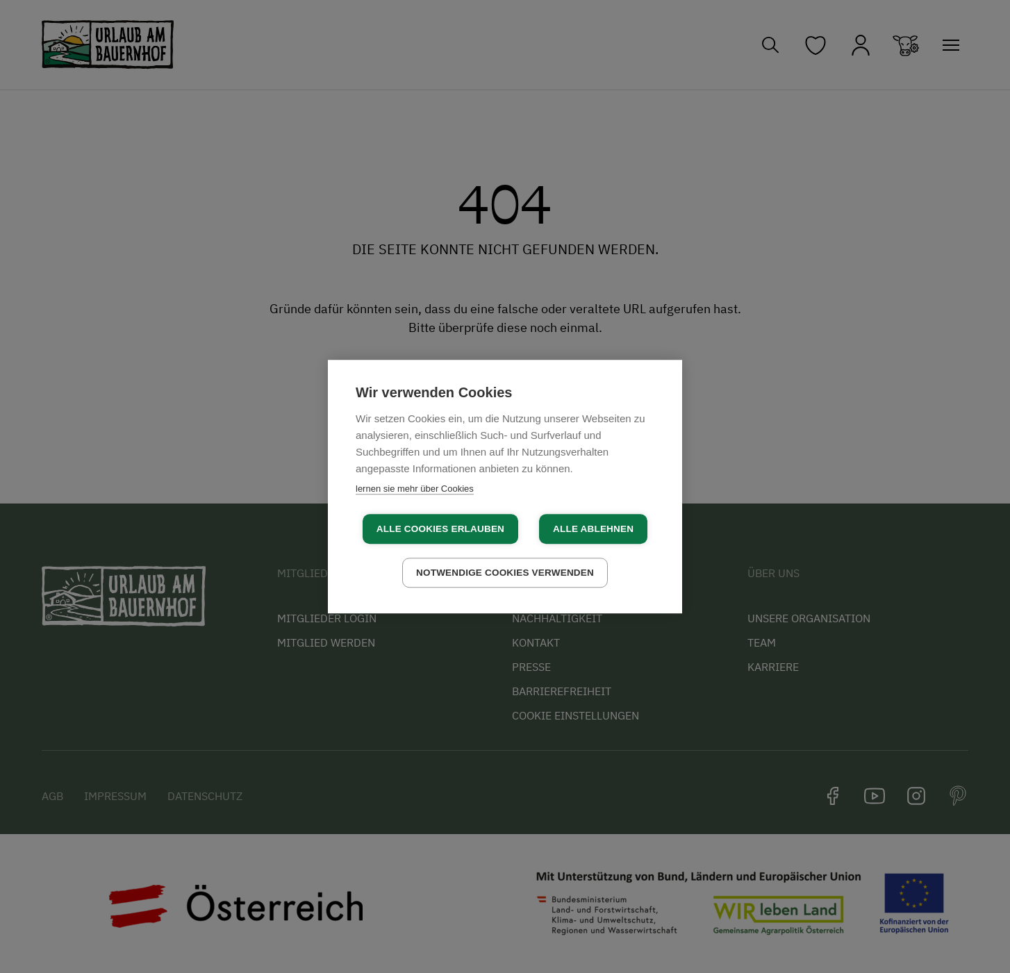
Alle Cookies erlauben (440, 529)
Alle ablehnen (593, 529)
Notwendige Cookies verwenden (505, 572)
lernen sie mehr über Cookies (415, 488)
